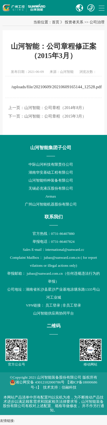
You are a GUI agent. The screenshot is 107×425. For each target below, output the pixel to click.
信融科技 (69, 387)
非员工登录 (71, 305)
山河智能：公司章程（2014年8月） (55, 108)
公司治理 (97, 22)
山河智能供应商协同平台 (53, 313)
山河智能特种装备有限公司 (51, 180)
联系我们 (54, 216)
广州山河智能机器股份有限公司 (51, 204)
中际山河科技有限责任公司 (51, 164)
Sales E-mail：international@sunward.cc (53, 249)
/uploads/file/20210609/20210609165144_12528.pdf (56, 87)
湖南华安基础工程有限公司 (51, 172)
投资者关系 (74, 22)
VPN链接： (35, 305)
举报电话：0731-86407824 (53, 241)
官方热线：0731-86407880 (53, 233)
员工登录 (52, 305)
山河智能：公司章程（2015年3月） (55, 116)
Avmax (50, 196)
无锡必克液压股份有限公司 (51, 188)
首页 (55, 22)
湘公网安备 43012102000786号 (37, 382)
